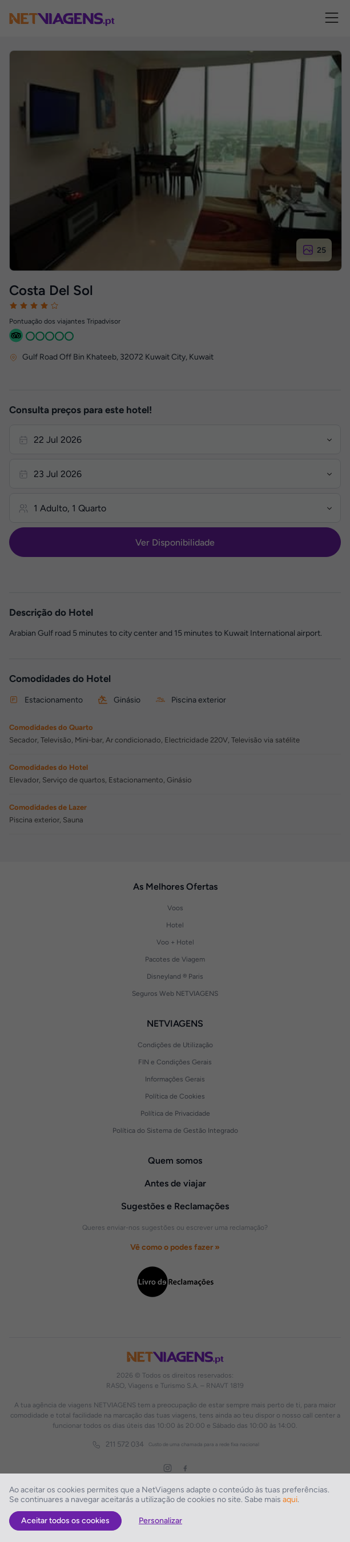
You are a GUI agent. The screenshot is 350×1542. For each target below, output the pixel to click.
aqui (290, 1499)
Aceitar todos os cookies (65, 1520)
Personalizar (160, 1520)
